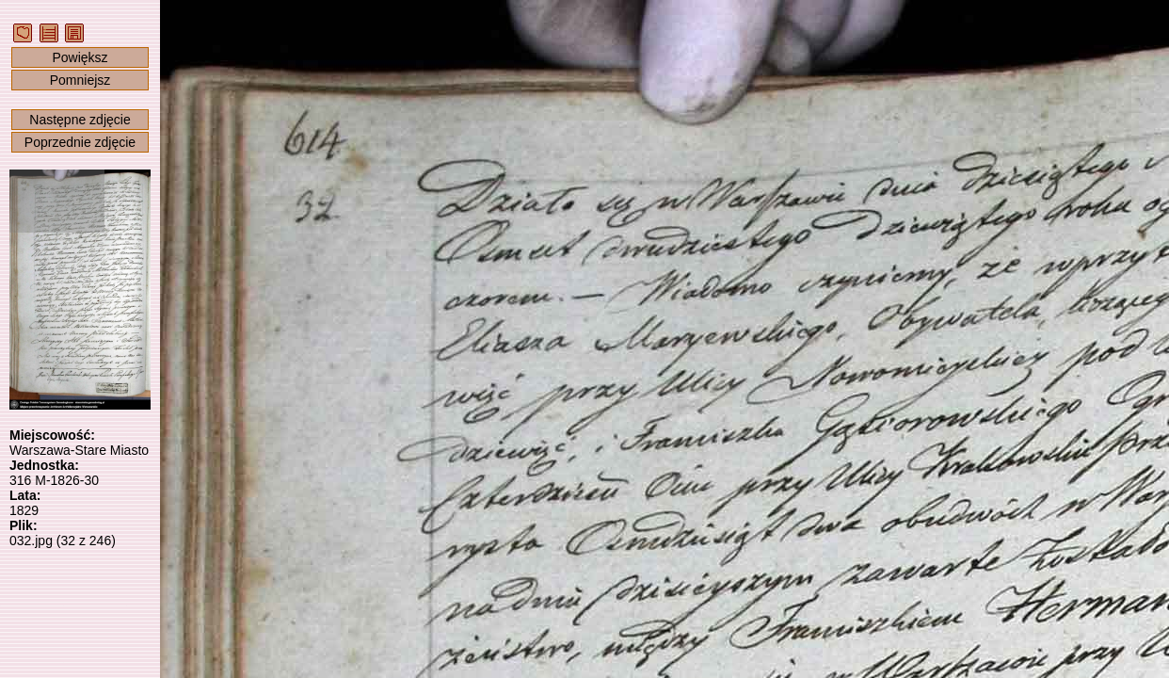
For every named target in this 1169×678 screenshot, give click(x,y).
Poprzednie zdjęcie (80, 142)
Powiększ (79, 57)
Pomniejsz (80, 80)
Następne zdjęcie (79, 119)
